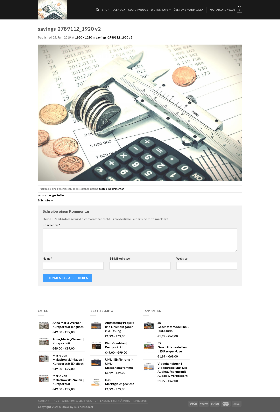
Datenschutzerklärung (112, 400)
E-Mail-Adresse (120, 258)
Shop (105, 9)
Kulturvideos (138, 9)
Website (181, 258)
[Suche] (97, 9)
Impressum (140, 400)
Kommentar (51, 225)
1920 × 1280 (83, 37)
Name (47, 258)
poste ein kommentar (111, 188)
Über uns (181, 9)
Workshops (161, 9)
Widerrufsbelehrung (77, 400)
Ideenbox (118, 9)
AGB (56, 400)
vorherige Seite (51, 195)
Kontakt (44, 400)
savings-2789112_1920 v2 (114, 37)
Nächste (46, 200)
